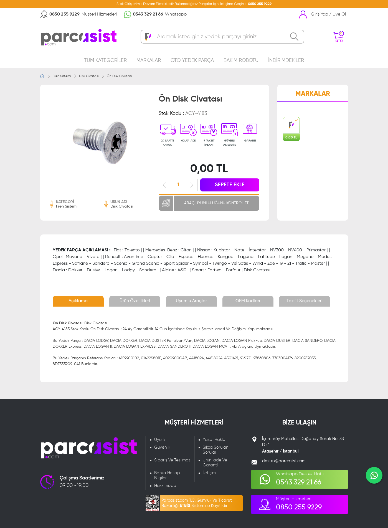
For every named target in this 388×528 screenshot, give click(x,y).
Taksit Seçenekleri (304, 301)
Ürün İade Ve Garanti (215, 462)
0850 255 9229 (260, 4)
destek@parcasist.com (284, 461)
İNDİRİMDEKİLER (286, 60)
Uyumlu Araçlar (191, 301)
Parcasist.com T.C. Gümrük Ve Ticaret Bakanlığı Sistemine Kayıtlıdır (196, 503)
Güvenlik (162, 447)
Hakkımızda (165, 486)
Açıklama (78, 301)
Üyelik (159, 440)
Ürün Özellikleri (135, 301)
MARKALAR (148, 60)
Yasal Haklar (215, 440)
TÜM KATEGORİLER (105, 60)
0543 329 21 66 (148, 14)
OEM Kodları (247, 301)
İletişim (209, 473)
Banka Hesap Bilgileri (167, 475)
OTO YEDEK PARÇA (192, 60)
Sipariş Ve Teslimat (172, 460)
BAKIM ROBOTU (241, 60)
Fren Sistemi (62, 76)
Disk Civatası (88, 76)
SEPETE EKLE (230, 184)
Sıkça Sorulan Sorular (215, 449)
